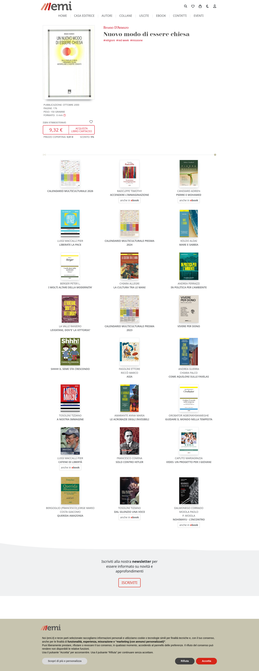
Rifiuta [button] (185, 661)
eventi (199, 16)
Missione (137, 40)
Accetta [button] (206, 661)
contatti (180, 16)
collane (125, 16)
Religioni (110, 40)
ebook (161, 16)
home (62, 16)
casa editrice (84, 16)
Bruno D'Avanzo (116, 27)
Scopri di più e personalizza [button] (64, 661)
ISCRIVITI (129, 582)
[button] (55, 115)
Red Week (123, 40)
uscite (144, 16)
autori (107, 16)
